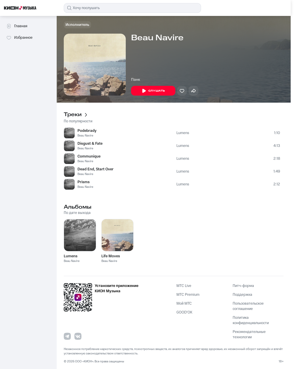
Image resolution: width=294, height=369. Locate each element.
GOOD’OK (184, 312)
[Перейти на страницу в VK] (77, 336)
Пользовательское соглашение (248, 306)
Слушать (153, 91)
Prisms (83, 182)
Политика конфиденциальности (251, 320)
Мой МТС (184, 303)
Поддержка (242, 294)
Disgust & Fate (90, 143)
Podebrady (87, 130)
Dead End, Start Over (95, 169)
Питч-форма (243, 285)
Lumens (182, 133)
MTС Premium (187, 294)
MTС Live (183, 285)
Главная (16, 26)
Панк (135, 79)
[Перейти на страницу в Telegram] (67, 336)
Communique (89, 156)
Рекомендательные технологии (249, 334)
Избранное (19, 37)
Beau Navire (85, 135)
